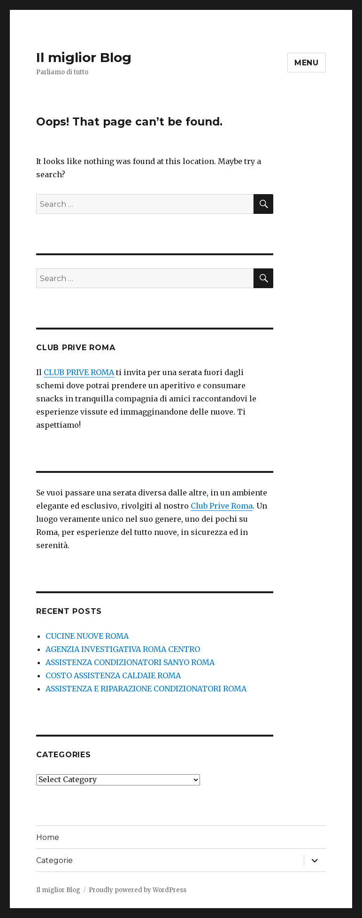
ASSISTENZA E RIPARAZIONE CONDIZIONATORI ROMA (146, 688)
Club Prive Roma (222, 505)
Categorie (54, 860)
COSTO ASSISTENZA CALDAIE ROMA (113, 675)
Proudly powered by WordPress (137, 890)
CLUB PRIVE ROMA (79, 372)
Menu (306, 62)
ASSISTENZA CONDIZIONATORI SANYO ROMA (130, 662)
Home (47, 837)
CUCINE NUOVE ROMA (87, 636)
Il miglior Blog (83, 57)
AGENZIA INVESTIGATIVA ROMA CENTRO (123, 649)
